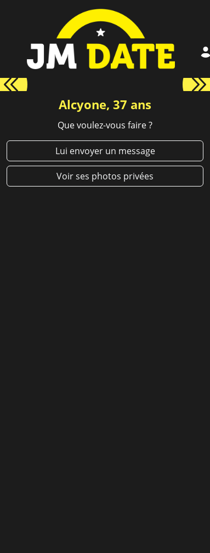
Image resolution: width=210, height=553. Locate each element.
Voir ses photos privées (105, 176)
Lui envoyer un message (105, 151)
